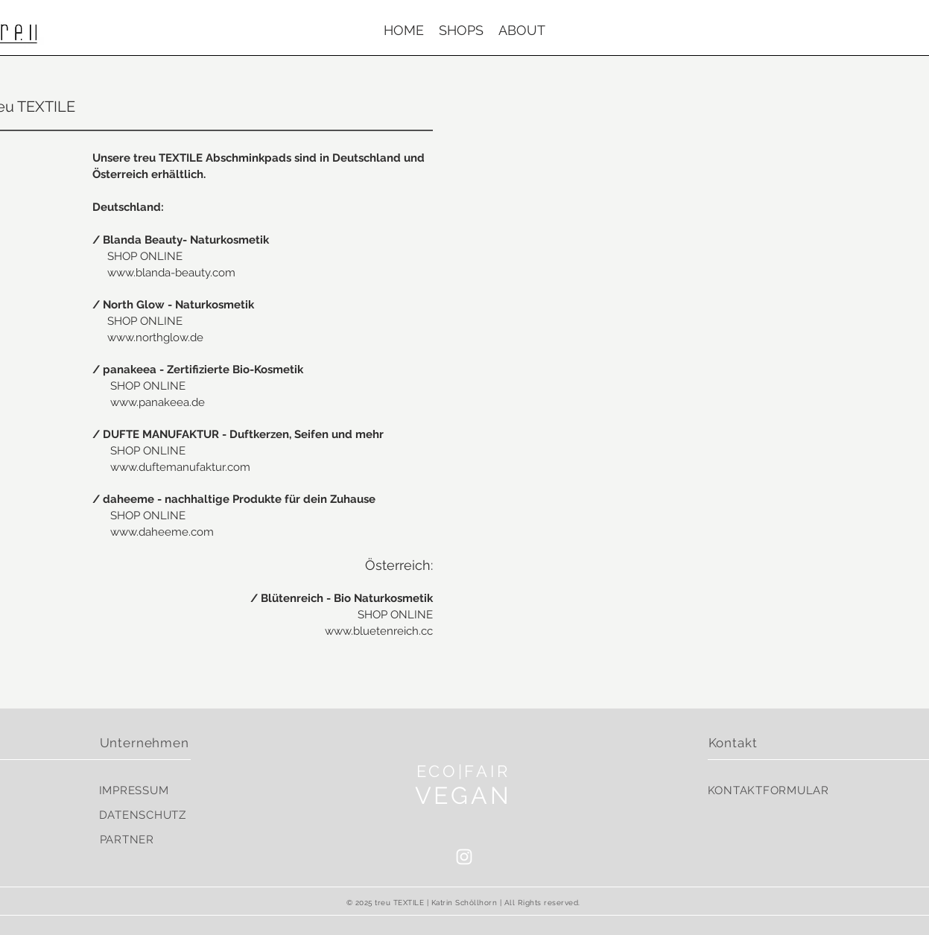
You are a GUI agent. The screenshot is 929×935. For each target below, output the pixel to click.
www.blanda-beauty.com (171, 272)
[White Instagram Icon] (464, 856)
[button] (461, 30)
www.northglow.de (155, 337)
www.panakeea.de (157, 402)
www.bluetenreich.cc (379, 631)
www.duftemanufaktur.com (180, 467)
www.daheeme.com (162, 532)
